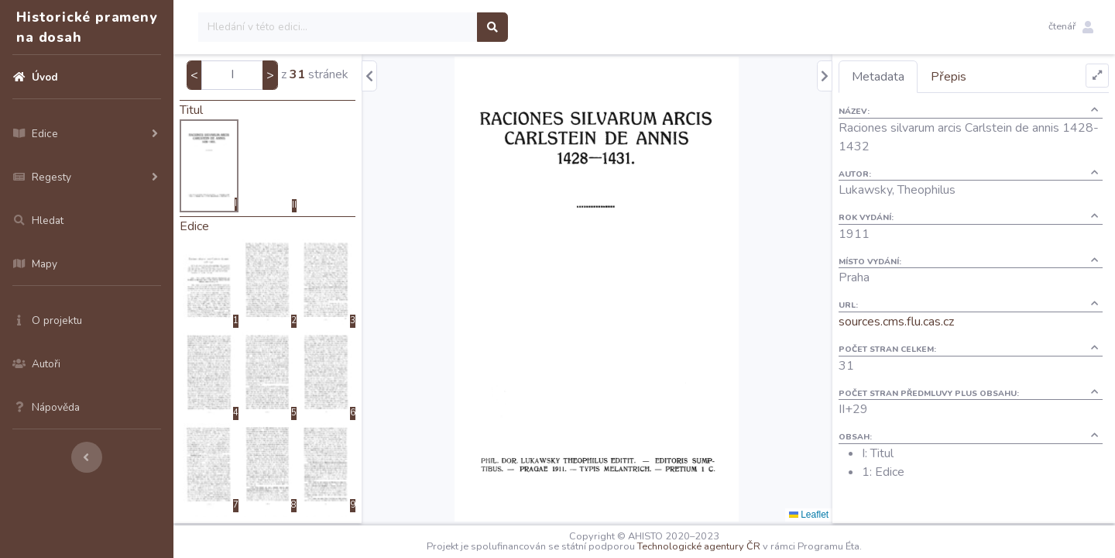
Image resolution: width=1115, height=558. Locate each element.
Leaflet (809, 514)
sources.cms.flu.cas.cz (896, 321)
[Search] (338, 27)
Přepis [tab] (948, 76)
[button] (1071, 27)
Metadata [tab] (878, 76)
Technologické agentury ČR (698, 546)
